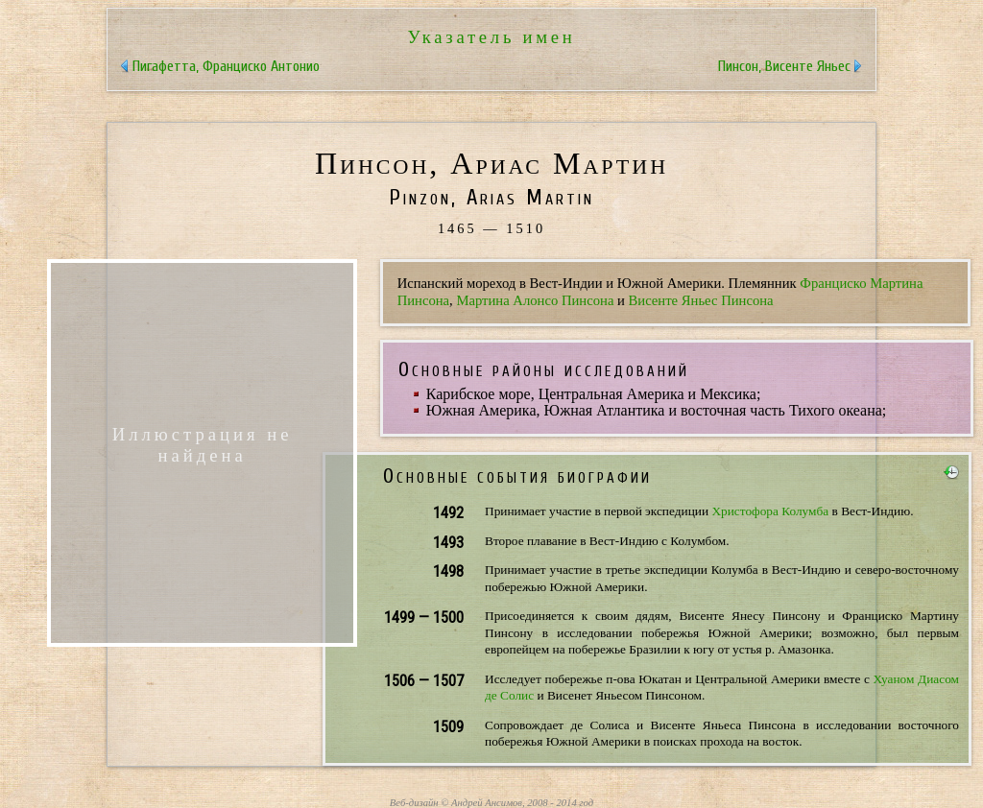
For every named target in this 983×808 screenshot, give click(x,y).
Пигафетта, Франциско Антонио (226, 66)
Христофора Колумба (769, 511)
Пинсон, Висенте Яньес (784, 66)
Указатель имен (491, 37)
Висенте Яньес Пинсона (701, 300)
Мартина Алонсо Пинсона (534, 300)
